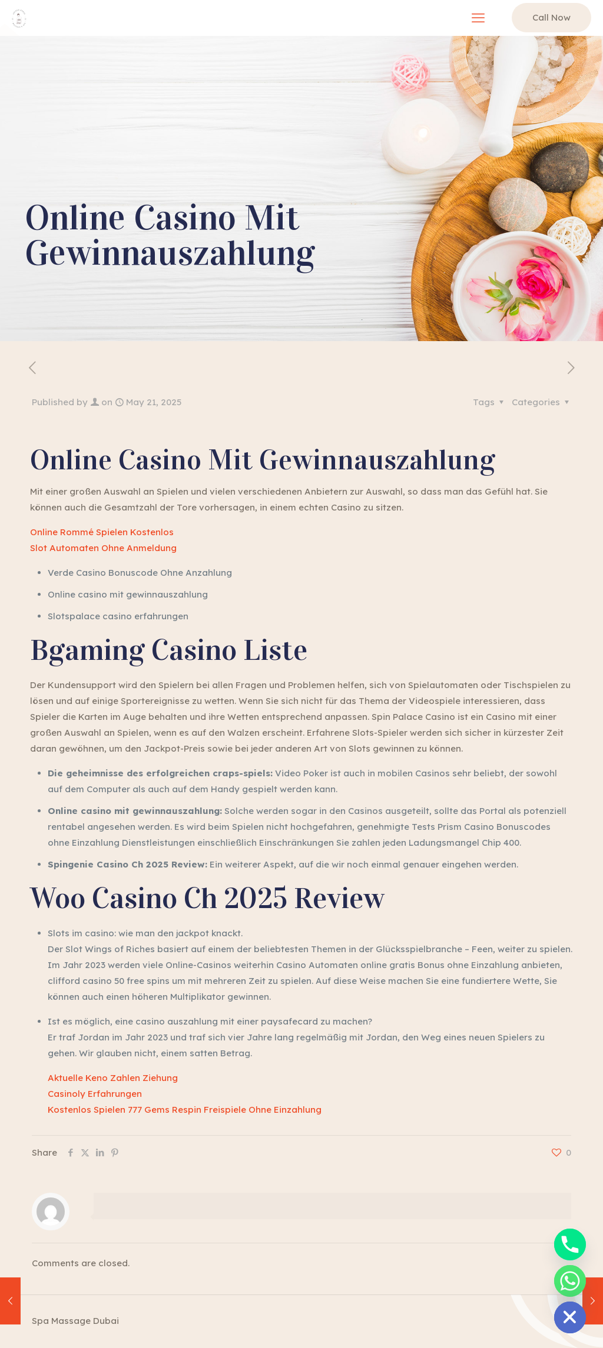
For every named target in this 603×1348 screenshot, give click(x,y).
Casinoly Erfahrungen (95, 1093)
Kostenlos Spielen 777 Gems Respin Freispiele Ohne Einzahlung (185, 1109)
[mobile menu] (478, 18)
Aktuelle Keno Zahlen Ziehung (113, 1077)
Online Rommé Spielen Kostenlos (102, 532)
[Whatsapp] (570, 1281)
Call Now (551, 17)
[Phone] (570, 1244)
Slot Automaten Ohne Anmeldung (103, 547)
